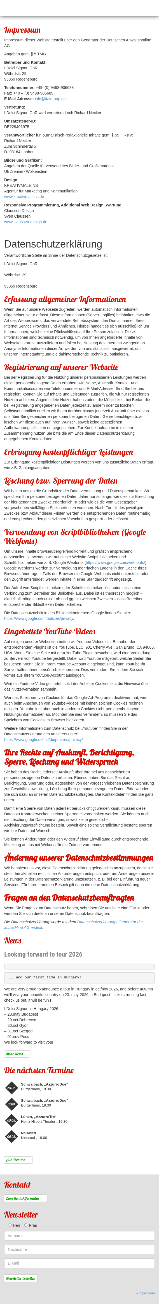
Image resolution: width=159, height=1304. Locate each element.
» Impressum (145, 1293)
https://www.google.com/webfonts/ (115, 562)
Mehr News (14, 1053)
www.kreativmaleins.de (24, 196)
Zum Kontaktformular (22, 1198)
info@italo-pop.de (50, 98)
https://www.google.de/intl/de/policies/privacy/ (43, 739)
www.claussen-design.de (25, 222)
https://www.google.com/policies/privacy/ (39, 618)
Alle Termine (15, 1159)
